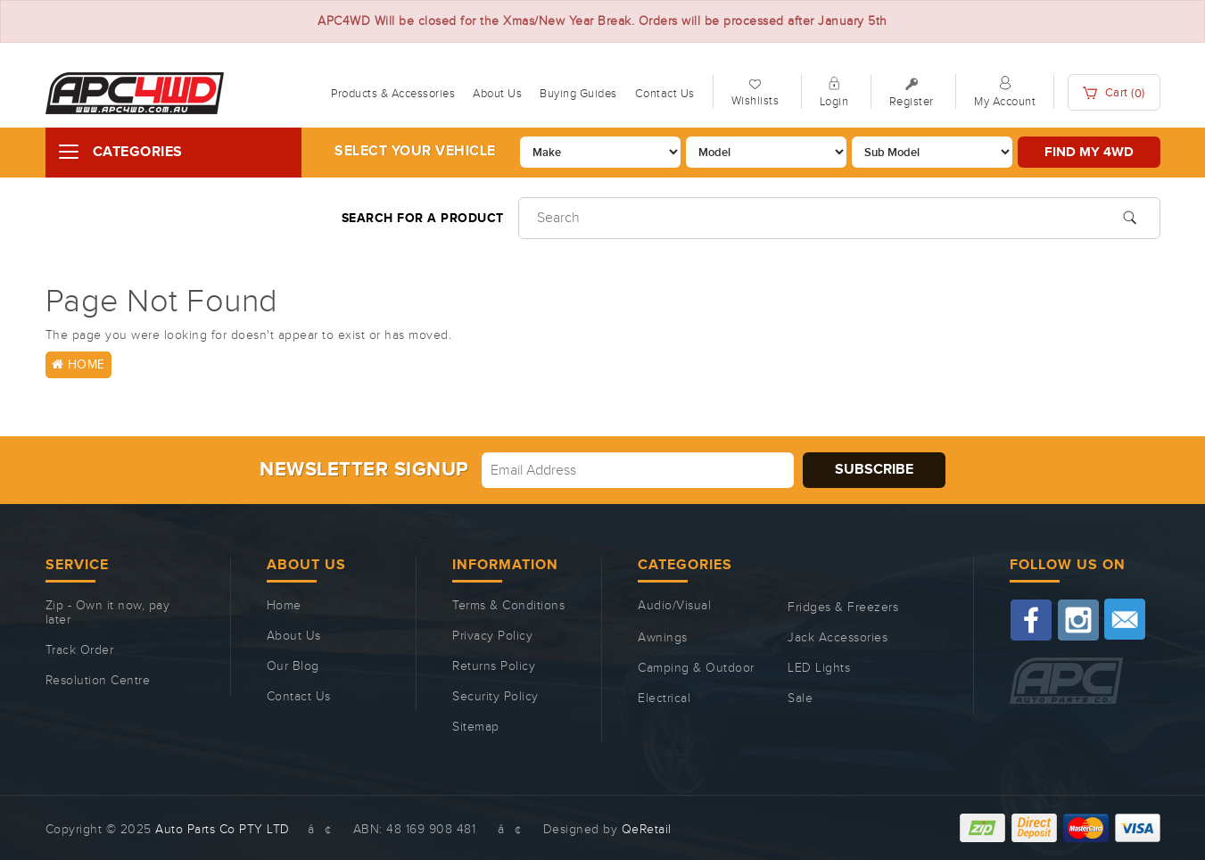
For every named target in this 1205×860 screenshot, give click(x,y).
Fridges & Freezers (843, 607)
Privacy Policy (492, 636)
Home (78, 365)
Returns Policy (493, 666)
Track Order (79, 650)
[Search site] (1130, 215)
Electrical (664, 698)
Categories (138, 152)
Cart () (1114, 93)
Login (834, 102)
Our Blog (293, 666)
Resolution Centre (98, 681)
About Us (497, 94)
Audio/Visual (674, 606)
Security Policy (495, 697)
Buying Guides (578, 94)
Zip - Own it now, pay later (107, 613)
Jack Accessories (837, 638)
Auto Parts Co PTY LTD (222, 830)
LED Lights (819, 668)
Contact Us (665, 94)
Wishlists (755, 101)
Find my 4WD (1089, 152)
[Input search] (839, 218)
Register (911, 102)
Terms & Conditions (508, 606)
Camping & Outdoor (696, 668)
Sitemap (475, 727)
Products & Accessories (393, 94)
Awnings (663, 638)
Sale (800, 698)
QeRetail (647, 830)
